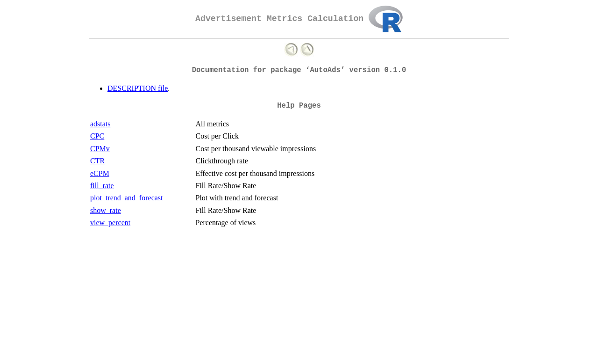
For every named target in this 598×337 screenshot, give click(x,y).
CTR (97, 161)
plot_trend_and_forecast (126, 198)
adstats (100, 124)
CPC (97, 136)
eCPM (99, 173)
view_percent (110, 223)
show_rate (105, 210)
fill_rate (102, 186)
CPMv (100, 149)
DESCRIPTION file (137, 88)
